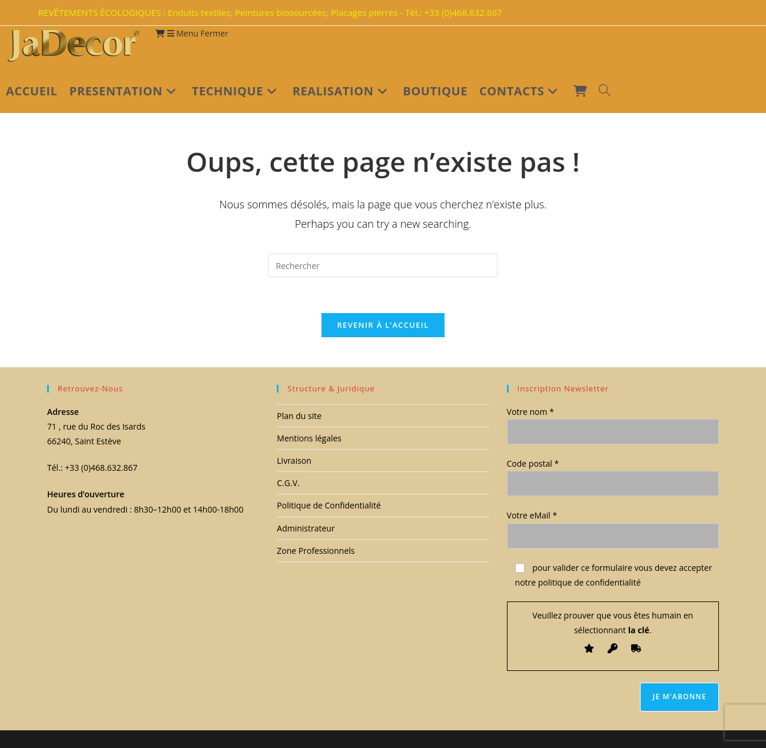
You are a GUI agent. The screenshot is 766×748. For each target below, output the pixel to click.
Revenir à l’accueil (383, 325)
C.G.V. (288, 483)
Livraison (294, 461)
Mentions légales (309, 438)
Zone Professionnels (315, 550)
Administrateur (305, 528)
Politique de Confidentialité (328, 505)
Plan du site (299, 415)
